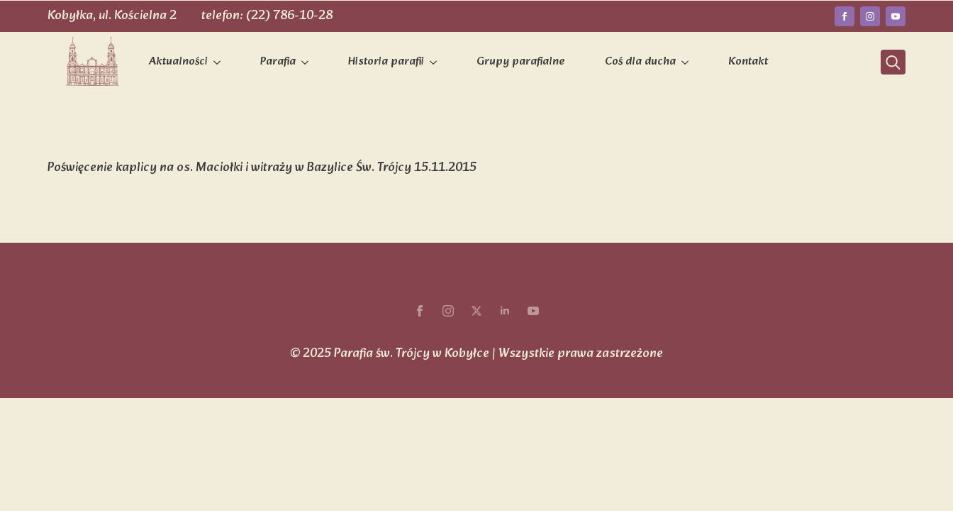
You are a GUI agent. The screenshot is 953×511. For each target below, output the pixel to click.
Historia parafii (386, 62)
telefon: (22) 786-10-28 (267, 16)
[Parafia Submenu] (308, 62)
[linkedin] (505, 311)
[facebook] (844, 16)
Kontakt (748, 62)
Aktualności (178, 62)
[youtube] (895, 16)
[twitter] (476, 311)
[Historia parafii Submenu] (436, 62)
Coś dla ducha (640, 62)
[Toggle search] (893, 62)
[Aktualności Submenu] (220, 62)
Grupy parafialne (520, 62)
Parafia (278, 62)
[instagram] (870, 16)
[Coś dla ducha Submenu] (688, 62)
